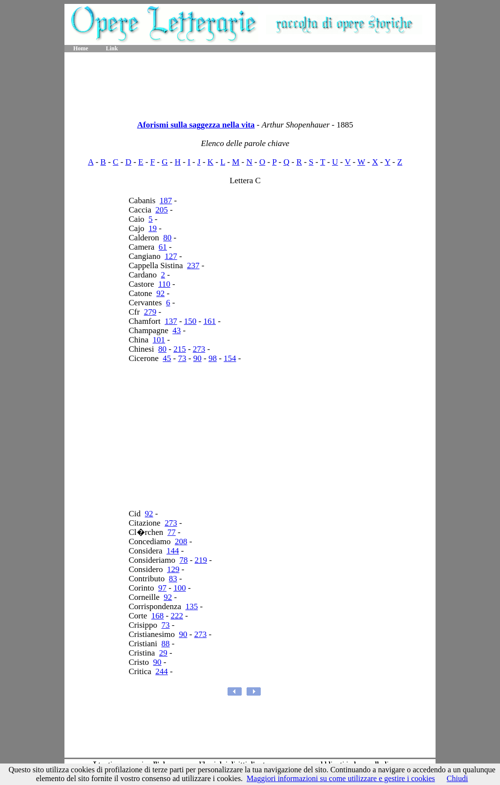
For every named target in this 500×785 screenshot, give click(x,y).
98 (212, 358)
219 (201, 560)
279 (150, 312)
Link (112, 48)
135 (192, 606)
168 (157, 615)
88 (166, 643)
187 (166, 200)
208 (181, 541)
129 (173, 569)
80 (167, 237)
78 (183, 560)
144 (173, 550)
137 (171, 321)
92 (160, 293)
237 (193, 265)
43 (176, 330)
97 (162, 588)
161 (210, 321)
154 (230, 358)
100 (179, 588)
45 (167, 358)
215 (179, 349)
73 (182, 358)
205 (161, 209)
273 (199, 349)
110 (164, 284)
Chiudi (457, 778)
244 (161, 671)
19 (152, 228)
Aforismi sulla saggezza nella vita (196, 124)
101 (159, 339)
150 (190, 321)
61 (163, 247)
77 (171, 532)
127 (171, 256)
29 (163, 653)
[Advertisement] (250, 83)
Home (80, 48)
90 (197, 358)
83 (173, 578)
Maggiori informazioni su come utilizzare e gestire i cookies (341, 778)
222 (176, 615)
